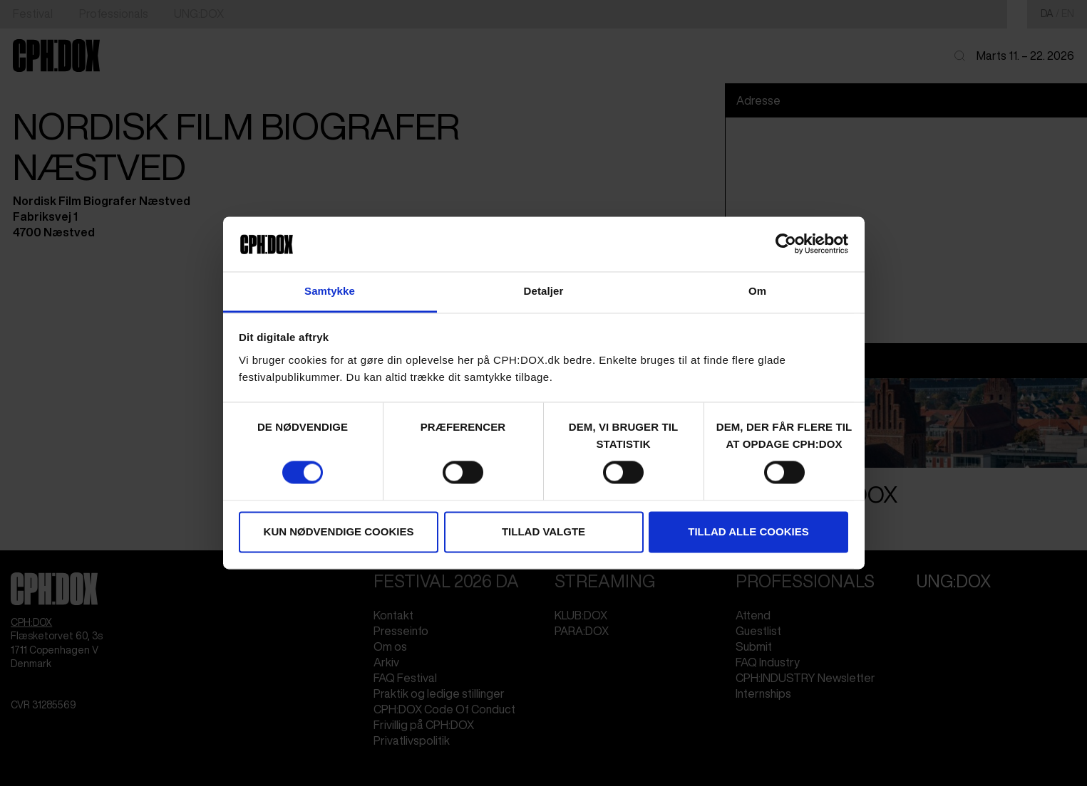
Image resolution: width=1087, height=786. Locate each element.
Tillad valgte (543, 531)
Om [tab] (757, 291)
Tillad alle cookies (748, 531)
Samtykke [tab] (329, 291)
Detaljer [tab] (544, 291)
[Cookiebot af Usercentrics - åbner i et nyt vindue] (785, 244)
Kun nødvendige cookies (339, 531)
